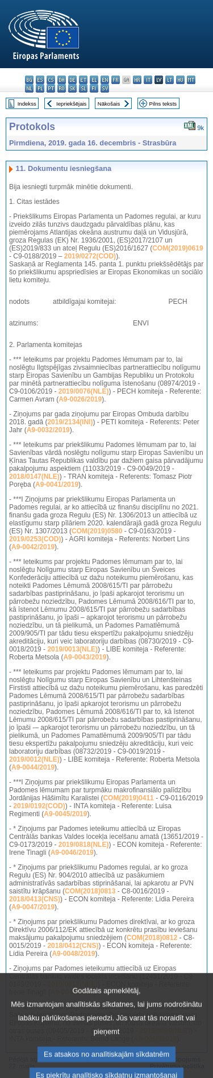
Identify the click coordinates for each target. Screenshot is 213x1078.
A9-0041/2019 (56, 484)
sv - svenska (105, 88)
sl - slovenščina (83, 88)
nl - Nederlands (29, 88)
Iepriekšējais (71, 104)
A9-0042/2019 (33, 547)
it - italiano (148, 80)
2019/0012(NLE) (34, 759)
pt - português (51, 88)
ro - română (61, 88)
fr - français (115, 80)
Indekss (27, 104)
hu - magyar (180, 80)
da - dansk (61, 80)
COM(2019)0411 (128, 798)
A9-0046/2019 (72, 852)
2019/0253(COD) (35, 539)
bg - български (29, 80)
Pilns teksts (163, 104)
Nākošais (109, 104)
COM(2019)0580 (97, 531)
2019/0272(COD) (90, 256)
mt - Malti (191, 80)
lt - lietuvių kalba (169, 80)
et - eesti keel (83, 80)
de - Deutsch (72, 80)
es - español (40, 80)
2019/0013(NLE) (72, 649)
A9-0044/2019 (33, 767)
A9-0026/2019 (80, 399)
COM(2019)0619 (177, 248)
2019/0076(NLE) (84, 391)
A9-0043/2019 (84, 657)
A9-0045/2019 (65, 814)
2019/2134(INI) (70, 422)
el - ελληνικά (94, 80)
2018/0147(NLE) (34, 476)
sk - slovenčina (72, 88)
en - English (105, 80)
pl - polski (40, 88)
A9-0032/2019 (48, 430)
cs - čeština (51, 80)
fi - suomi (94, 88)
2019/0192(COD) (39, 806)
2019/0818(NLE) (84, 845)
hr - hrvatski (137, 80)
